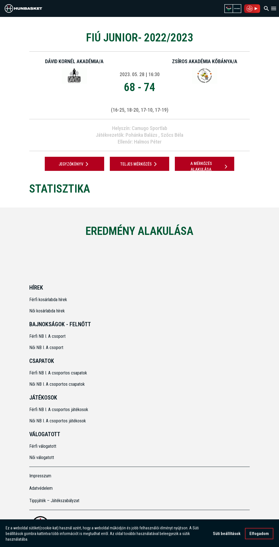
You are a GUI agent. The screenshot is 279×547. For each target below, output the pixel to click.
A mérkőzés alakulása (209, 166)
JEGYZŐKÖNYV (74, 164)
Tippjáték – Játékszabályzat (54, 500)
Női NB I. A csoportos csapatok (57, 384)
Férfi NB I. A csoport (47, 336)
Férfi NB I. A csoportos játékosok (58, 409)
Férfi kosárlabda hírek (48, 299)
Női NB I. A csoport (46, 347)
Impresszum (40, 475)
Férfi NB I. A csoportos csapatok (58, 373)
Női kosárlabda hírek (47, 311)
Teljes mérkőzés (139, 164)
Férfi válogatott (42, 446)
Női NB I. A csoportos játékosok (57, 421)
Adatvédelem (41, 488)
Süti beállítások (226, 535)
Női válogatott (41, 457)
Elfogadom (259, 535)
